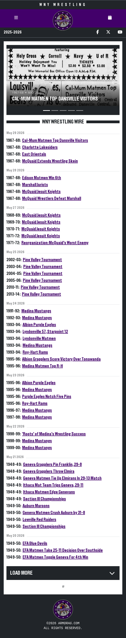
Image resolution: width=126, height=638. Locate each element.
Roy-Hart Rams (35, 352)
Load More (21, 573)
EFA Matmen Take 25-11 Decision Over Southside (63, 550)
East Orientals (34, 154)
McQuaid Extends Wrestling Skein (50, 161)
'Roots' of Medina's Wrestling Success (54, 434)
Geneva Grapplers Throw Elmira (48, 471)
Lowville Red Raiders (39, 519)
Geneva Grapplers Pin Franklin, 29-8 (52, 464)
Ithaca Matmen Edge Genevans (49, 492)
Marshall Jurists (35, 184)
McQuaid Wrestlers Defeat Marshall (51, 198)
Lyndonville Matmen (39, 338)
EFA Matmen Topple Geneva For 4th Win (55, 557)
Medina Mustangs (36, 311)
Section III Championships (44, 499)
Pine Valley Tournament (42, 259)
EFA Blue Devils (35, 543)
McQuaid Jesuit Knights (41, 191)
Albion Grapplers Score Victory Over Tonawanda (61, 359)
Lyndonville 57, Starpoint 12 (45, 331)
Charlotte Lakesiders (40, 147)
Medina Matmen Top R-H (42, 366)
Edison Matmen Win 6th (41, 178)
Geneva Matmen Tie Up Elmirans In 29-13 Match (62, 478)
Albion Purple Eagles (39, 324)
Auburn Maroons (36, 506)
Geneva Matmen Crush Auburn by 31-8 (54, 512)
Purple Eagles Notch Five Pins (46, 396)
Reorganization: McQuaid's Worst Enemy (54, 243)
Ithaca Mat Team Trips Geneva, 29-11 (53, 485)
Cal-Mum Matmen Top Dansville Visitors (55, 140)
